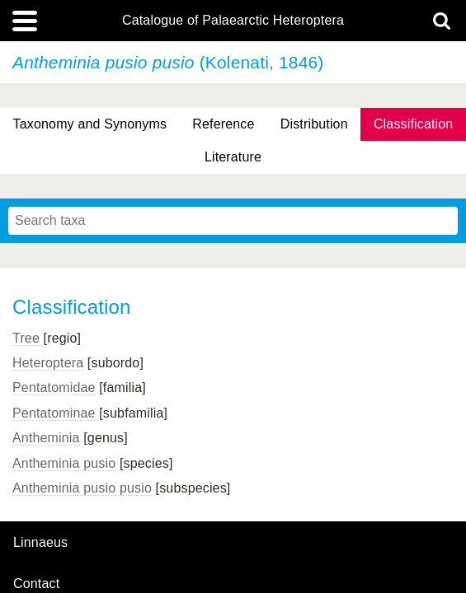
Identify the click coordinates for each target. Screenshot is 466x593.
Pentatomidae (54, 388)
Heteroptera (47, 363)
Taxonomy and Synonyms (90, 124)
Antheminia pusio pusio (82, 488)
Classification (414, 124)
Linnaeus (40, 542)
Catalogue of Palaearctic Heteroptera (233, 20)
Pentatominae (54, 413)
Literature (233, 157)
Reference (223, 124)
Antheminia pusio (63, 463)
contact (36, 584)
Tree (26, 338)
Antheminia (46, 438)
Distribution (314, 124)
